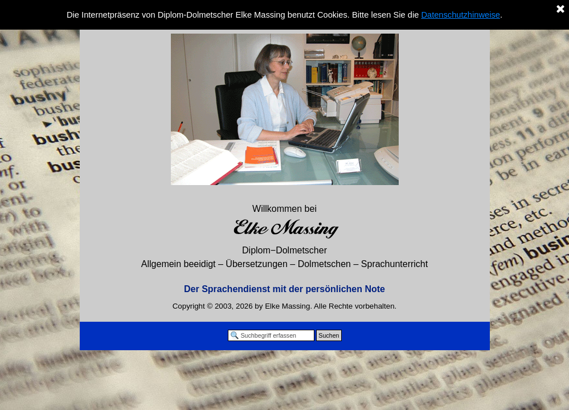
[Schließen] (560, 10)
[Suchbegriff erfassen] (271, 335)
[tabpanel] (285, 249)
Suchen (328, 335)
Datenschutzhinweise (460, 14)
